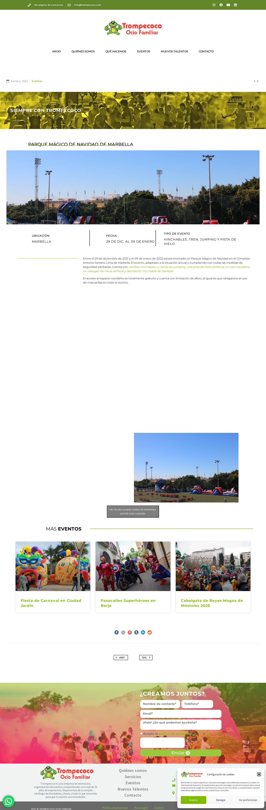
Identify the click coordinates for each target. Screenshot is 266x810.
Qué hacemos (115, 51)
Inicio (56, 51)
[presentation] (162, 742)
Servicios (133, 776)
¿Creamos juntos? (172, 693)
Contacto (206, 51)
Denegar (220, 800)
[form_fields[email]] (180, 714)
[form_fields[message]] (180, 724)
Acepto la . (168, 733)
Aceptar (193, 800)
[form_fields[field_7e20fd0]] (197, 704)
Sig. (147, 657)
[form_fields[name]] (160, 704)
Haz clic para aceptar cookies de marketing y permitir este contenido (132, 511)
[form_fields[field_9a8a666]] (141, 733)
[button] (259, 774)
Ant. (119, 657)
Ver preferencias (248, 800)
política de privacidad (176, 733)
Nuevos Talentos (174, 51)
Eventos (143, 51)
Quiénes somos (83, 51)
